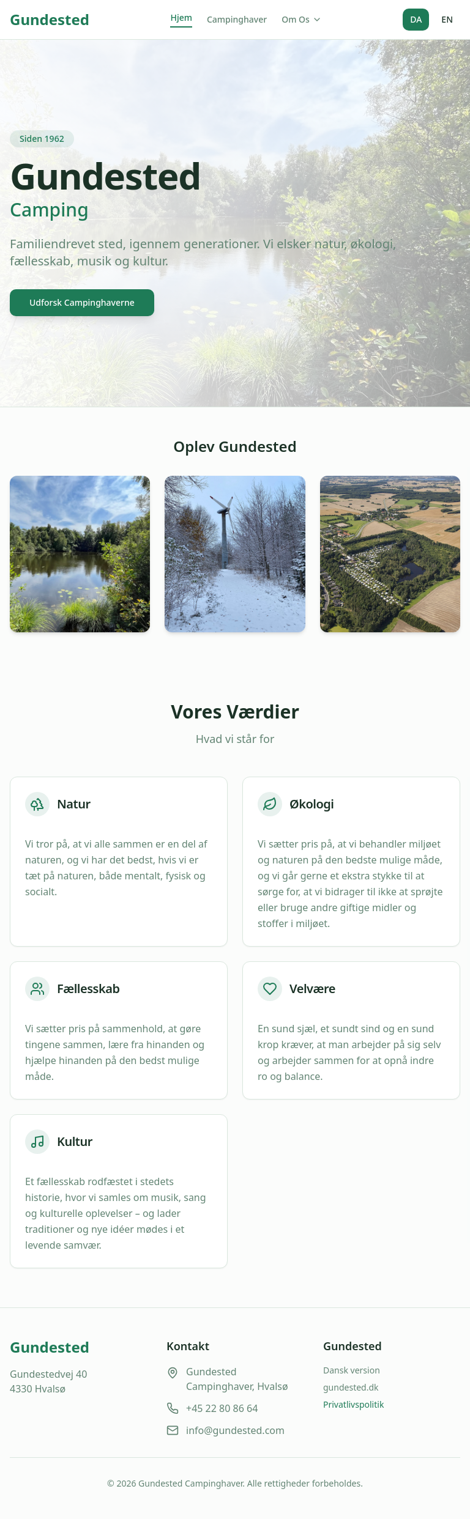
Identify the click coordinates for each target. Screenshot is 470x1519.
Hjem (181, 17)
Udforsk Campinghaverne (82, 302)
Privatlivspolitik (353, 1404)
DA (416, 19)
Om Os (302, 19)
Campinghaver (237, 19)
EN (447, 19)
